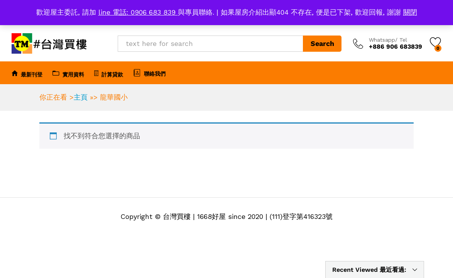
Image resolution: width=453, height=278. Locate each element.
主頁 (81, 97)
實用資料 (68, 73)
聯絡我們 (149, 72)
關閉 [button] (410, 12)
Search (322, 43)
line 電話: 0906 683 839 (138, 12)
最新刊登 (27, 73)
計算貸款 (108, 73)
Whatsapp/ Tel (388, 40)
